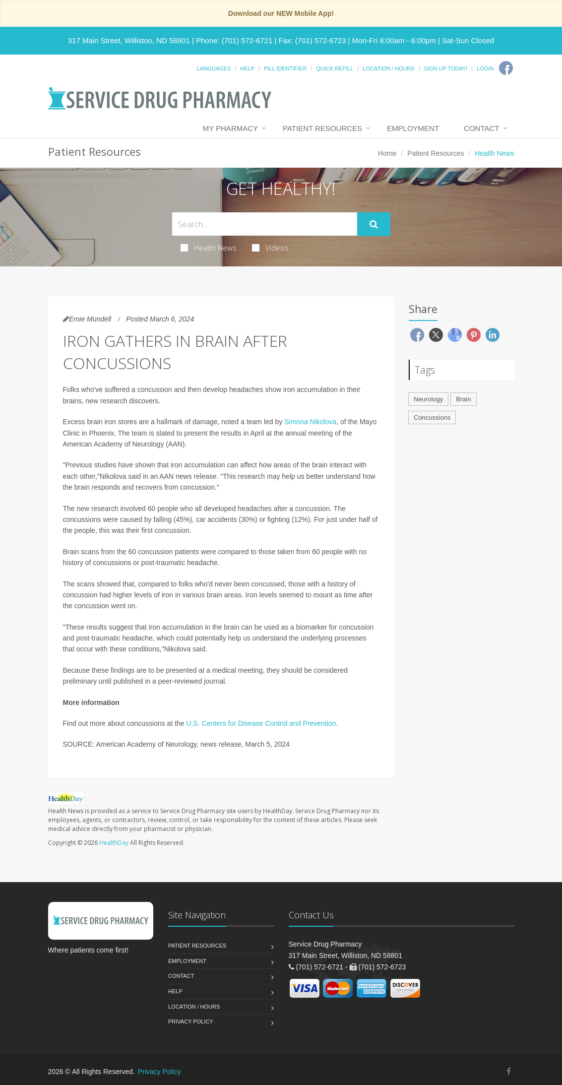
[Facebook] (506, 68)
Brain (463, 399)
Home (387, 153)
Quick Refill (334, 68)
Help (247, 68)
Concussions (432, 417)
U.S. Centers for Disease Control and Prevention (261, 723)
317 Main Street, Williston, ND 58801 (129, 40)
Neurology (428, 399)
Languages (214, 68)
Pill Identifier (285, 68)
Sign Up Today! (446, 68)
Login (485, 68)
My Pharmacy (230, 128)
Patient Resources (322, 128)
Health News (209, 248)
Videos (270, 248)
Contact (481, 128)
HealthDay (113, 842)
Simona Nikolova (310, 422)
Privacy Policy (190, 1021)
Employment (413, 128)
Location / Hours (388, 68)
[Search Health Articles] (264, 224)
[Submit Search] (373, 224)
